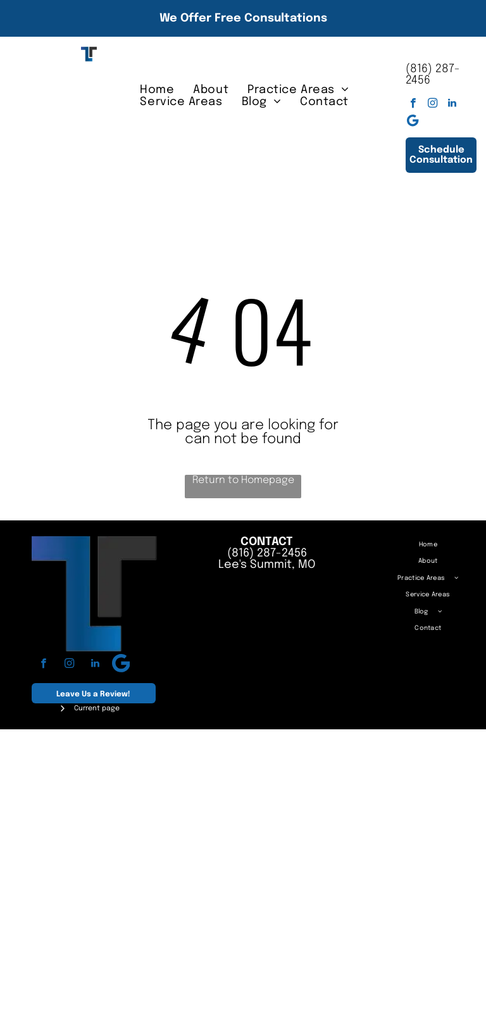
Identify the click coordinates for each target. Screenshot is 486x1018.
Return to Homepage (243, 480)
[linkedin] (452, 104)
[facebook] (413, 104)
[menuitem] (157, 90)
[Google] (413, 122)
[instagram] (432, 104)
